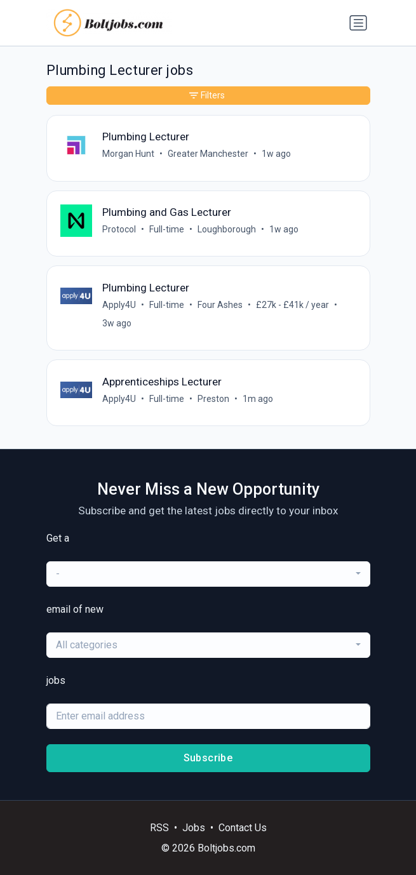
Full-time (166, 229)
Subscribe (208, 758)
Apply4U (119, 305)
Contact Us (242, 828)
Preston (213, 399)
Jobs (193, 828)
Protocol (119, 229)
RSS (159, 828)
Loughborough (227, 229)
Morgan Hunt (128, 154)
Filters (207, 95)
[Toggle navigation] (358, 23)
